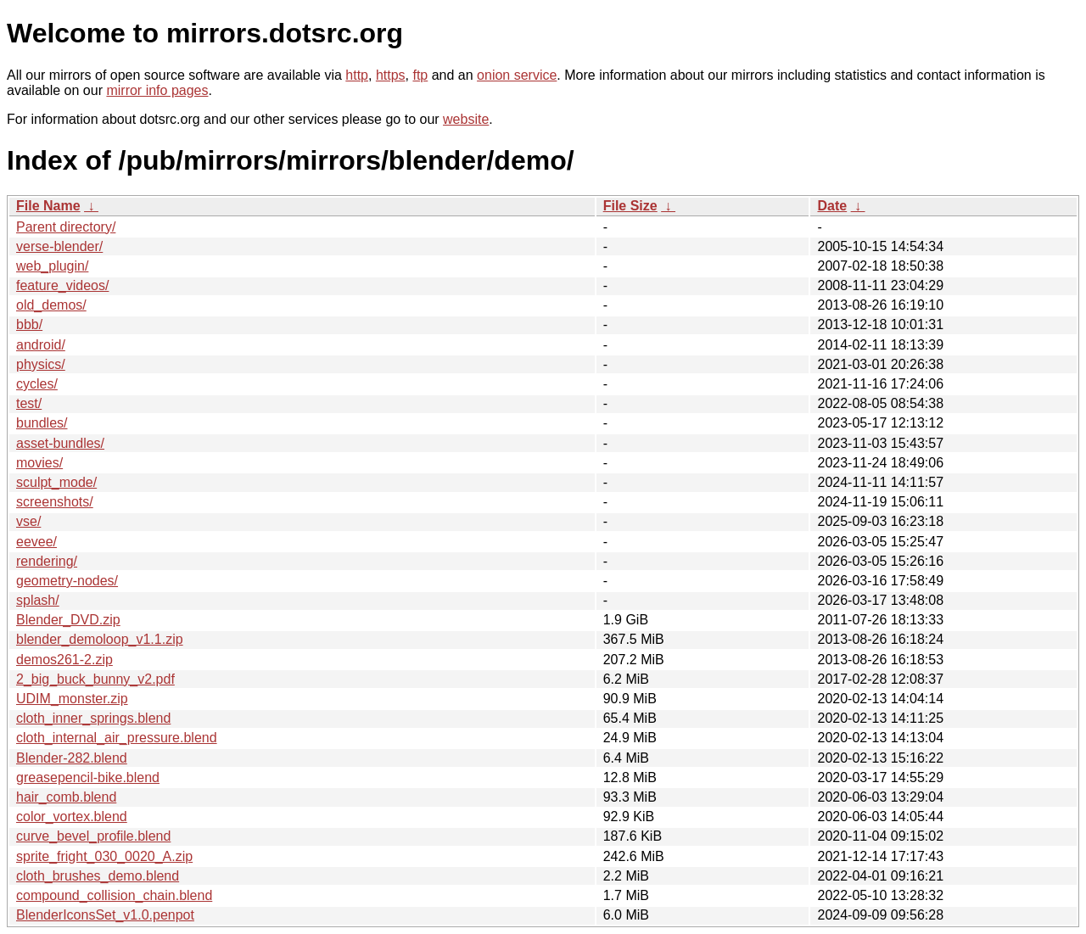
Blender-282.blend (71, 758)
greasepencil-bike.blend (88, 777)
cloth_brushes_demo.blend (97, 876)
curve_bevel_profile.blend (93, 836)
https (391, 75)
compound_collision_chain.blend (114, 895)
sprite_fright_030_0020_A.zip (104, 856)
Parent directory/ (65, 227)
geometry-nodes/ (67, 580)
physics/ (40, 364)
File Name (48, 206)
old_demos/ (51, 305)
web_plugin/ (52, 266)
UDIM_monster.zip (72, 698)
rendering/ (46, 561)
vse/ (28, 521)
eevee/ (36, 541)
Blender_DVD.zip (68, 619)
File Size (630, 206)
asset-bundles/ (60, 443)
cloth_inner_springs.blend (93, 718)
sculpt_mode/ (56, 482)
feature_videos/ (62, 285)
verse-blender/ (59, 246)
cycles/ (37, 384)
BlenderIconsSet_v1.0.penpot (105, 915)
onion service (517, 75)
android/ (40, 345)
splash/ (37, 600)
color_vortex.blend (71, 816)
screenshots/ (54, 502)
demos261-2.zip (64, 659)
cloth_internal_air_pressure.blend (116, 737)
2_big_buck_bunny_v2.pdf (95, 679)
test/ (29, 403)
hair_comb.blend (66, 797)
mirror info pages (157, 90)
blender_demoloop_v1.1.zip (99, 639)
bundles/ (42, 423)
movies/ (39, 463)
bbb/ (29, 324)
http (356, 75)
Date (832, 206)
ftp (420, 75)
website (466, 119)
